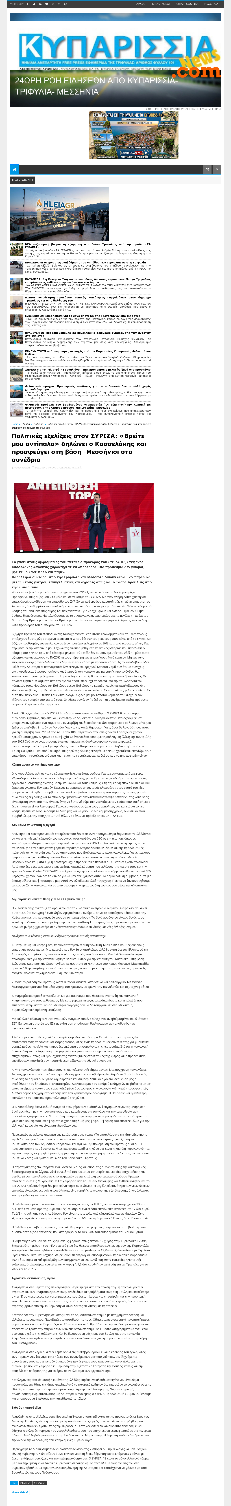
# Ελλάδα (25, 1483)
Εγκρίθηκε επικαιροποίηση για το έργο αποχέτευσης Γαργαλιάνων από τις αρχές (82, 315)
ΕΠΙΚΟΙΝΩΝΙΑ (161, 3)
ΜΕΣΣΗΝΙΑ (211, 3)
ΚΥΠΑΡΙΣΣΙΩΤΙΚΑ (187, 3)
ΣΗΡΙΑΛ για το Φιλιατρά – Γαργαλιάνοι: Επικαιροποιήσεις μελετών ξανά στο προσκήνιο (88, 369)
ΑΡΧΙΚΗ (141, 3)
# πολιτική (39, 1483)
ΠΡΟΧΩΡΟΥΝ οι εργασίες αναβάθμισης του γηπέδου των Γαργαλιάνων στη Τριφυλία (85, 262)
